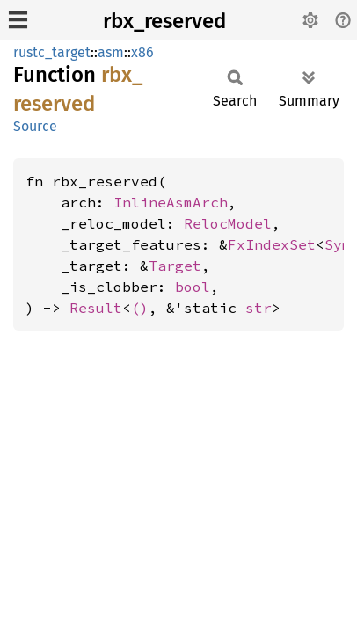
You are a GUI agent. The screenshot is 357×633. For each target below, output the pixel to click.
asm (111, 52)
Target (175, 265)
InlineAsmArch (170, 202)
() (140, 307)
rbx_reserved (164, 21)
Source (35, 126)
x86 (142, 52)
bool (192, 286)
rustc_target (52, 52)
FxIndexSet (272, 244)
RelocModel (228, 223)
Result (95, 307)
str (258, 307)
